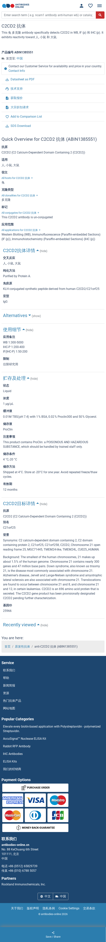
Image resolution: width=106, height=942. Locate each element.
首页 (8, 646)
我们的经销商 (12, 769)
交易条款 (89, 908)
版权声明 (33, 908)
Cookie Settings (69, 908)
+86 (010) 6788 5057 (22, 870)
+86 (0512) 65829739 (22, 866)
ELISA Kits (10, 761)
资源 (6, 693)
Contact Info (17, 71)
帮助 (6, 678)
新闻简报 (9, 685)
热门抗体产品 (12, 700)
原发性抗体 (22, 646)
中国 (20, 58)
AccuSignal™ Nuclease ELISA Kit (24, 738)
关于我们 (17, 908)
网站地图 (9, 708)
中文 (45, 896)
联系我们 (9, 670)
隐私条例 (49, 908)
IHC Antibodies (13, 754)
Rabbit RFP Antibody (17, 746)
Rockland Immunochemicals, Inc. (24, 884)
